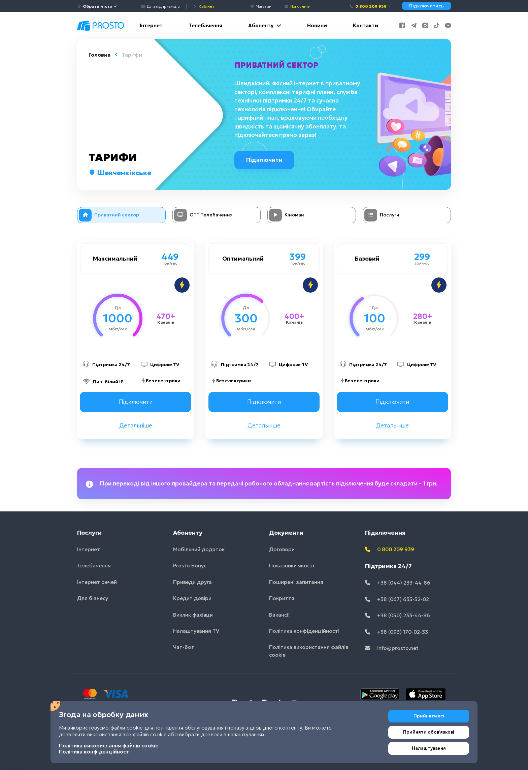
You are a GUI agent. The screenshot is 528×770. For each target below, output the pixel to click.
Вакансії (279, 615)
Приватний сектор (277, 65)
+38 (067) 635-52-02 (397, 599)
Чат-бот (183, 647)
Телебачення (205, 25)
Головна (99, 55)
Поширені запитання (296, 582)
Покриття (281, 598)
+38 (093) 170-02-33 (396, 632)
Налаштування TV (196, 631)
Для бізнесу (92, 598)
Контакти (365, 25)
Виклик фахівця (193, 615)
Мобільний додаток (199, 549)
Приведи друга (192, 582)
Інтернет (151, 25)
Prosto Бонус (189, 565)
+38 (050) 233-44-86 (397, 615)
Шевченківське (120, 173)
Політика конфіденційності (304, 631)
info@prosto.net (392, 648)
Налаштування (429, 748)
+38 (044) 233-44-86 (397, 583)
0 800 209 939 (371, 6)
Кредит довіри (192, 598)
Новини (317, 25)
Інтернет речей (97, 582)
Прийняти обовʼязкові (428, 732)
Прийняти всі (429, 716)
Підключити (267, 160)
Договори (282, 549)
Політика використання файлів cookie (308, 651)
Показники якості (291, 565)
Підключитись (426, 6)
